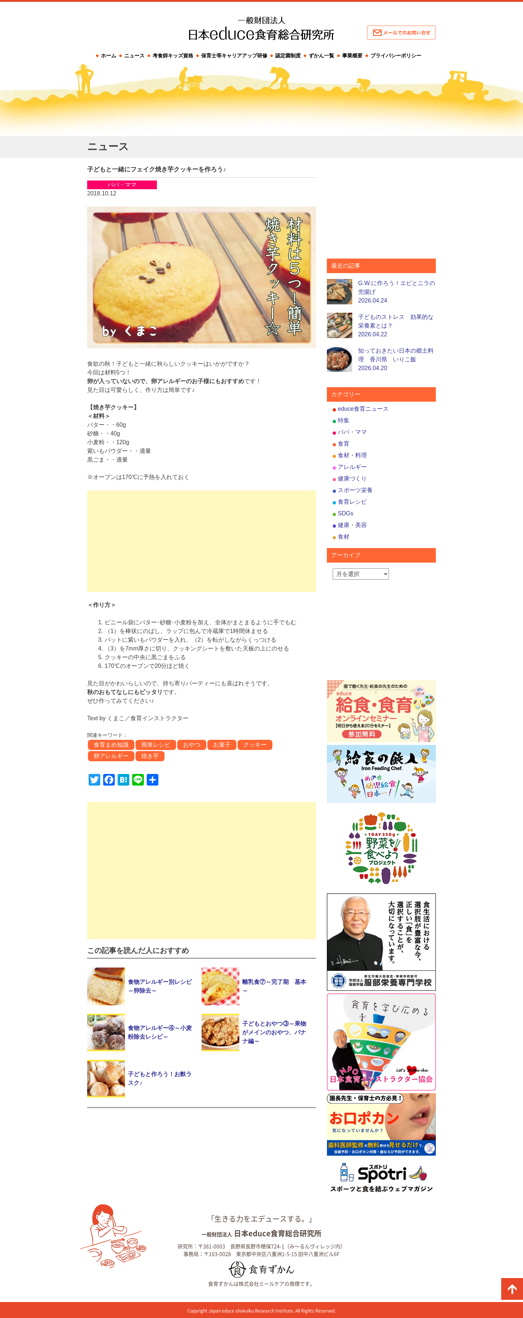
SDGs (345, 513)
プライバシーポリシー (395, 55)
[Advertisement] (201, 541)
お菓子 (222, 745)
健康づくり (352, 478)
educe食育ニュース (363, 409)
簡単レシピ (155, 745)
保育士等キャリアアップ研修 (234, 55)
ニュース (134, 55)
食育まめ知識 (111, 745)
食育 (343, 444)
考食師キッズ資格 (173, 55)
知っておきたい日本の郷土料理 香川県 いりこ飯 (396, 359)
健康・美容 (352, 525)
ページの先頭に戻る (512, 1289)
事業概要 (352, 55)
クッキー (255, 745)
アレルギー (352, 467)
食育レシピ (352, 502)
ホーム (108, 55)
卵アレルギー (111, 756)
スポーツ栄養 (355, 490)
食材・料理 (352, 455)
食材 (343, 537)
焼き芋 (150, 756)
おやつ (191, 745)
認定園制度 (288, 55)
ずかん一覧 (321, 55)
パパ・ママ (352, 432)
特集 (343, 420)
